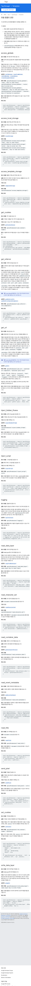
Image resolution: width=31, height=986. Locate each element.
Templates (16, 6)
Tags (6, 2)
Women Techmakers (6, 977)
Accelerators (4, 975)
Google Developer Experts (7, 972)
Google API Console (5, 983)
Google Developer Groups (7, 970)
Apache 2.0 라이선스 (5, 916)
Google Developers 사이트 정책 (7, 918)
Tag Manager (5, 6)
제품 (5, 14)
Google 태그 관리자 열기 (8, 9)
